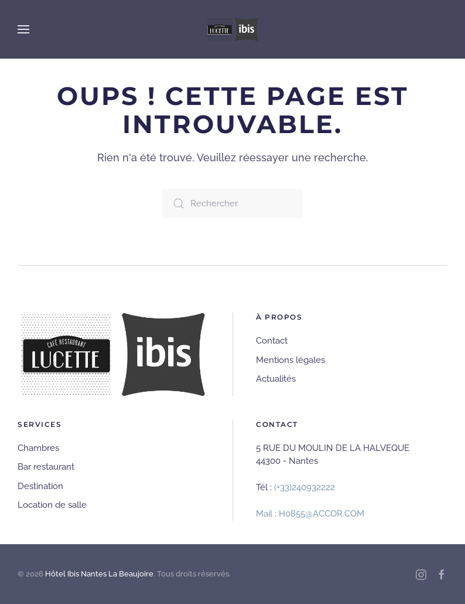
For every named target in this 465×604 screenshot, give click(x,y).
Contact (272, 340)
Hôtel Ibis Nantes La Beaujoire (99, 573)
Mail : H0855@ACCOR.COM (310, 513)
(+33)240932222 (304, 487)
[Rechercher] (232, 203)
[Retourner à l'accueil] (232, 29)
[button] (23, 29)
